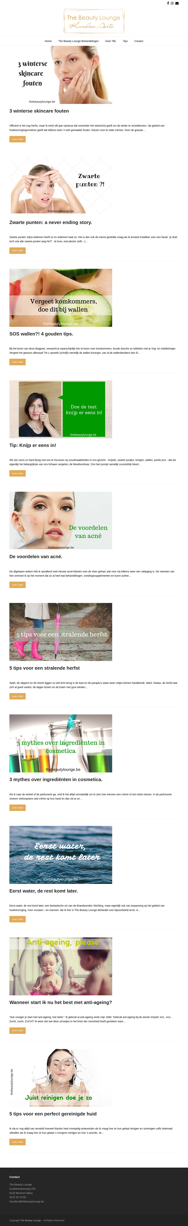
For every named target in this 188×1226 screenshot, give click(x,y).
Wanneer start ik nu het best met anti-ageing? (60, 1002)
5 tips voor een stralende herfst (44, 668)
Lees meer (17, 139)
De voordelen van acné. (35, 556)
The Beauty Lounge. (30, 1220)
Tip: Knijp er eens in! (32, 445)
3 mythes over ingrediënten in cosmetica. (55, 779)
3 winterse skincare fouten (39, 110)
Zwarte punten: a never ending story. (50, 222)
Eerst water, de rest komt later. (43, 890)
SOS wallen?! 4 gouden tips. (41, 333)
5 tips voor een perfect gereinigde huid (53, 1113)
